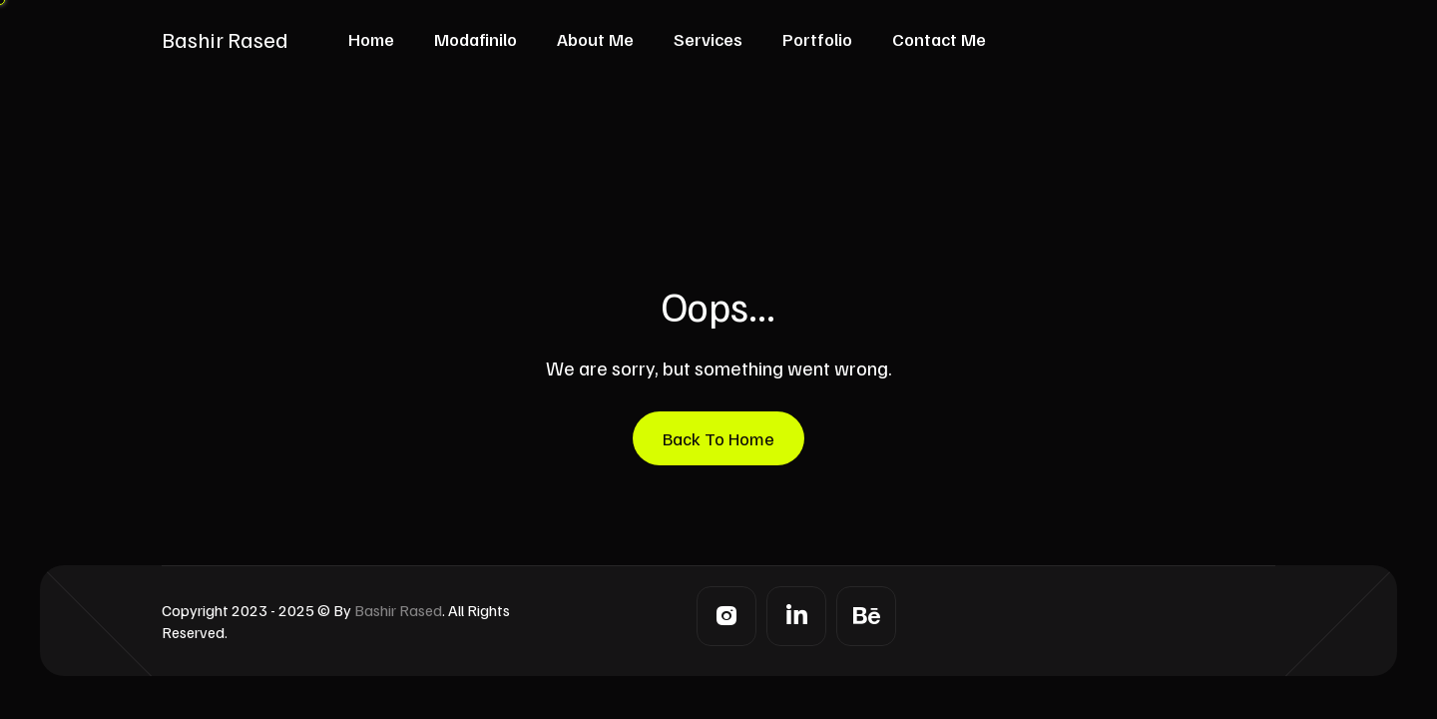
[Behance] (866, 616)
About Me (595, 39)
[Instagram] (726, 616)
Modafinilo (475, 39)
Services (708, 39)
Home (371, 39)
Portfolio (817, 39)
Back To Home (718, 438)
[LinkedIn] (796, 616)
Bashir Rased (225, 39)
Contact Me (939, 39)
